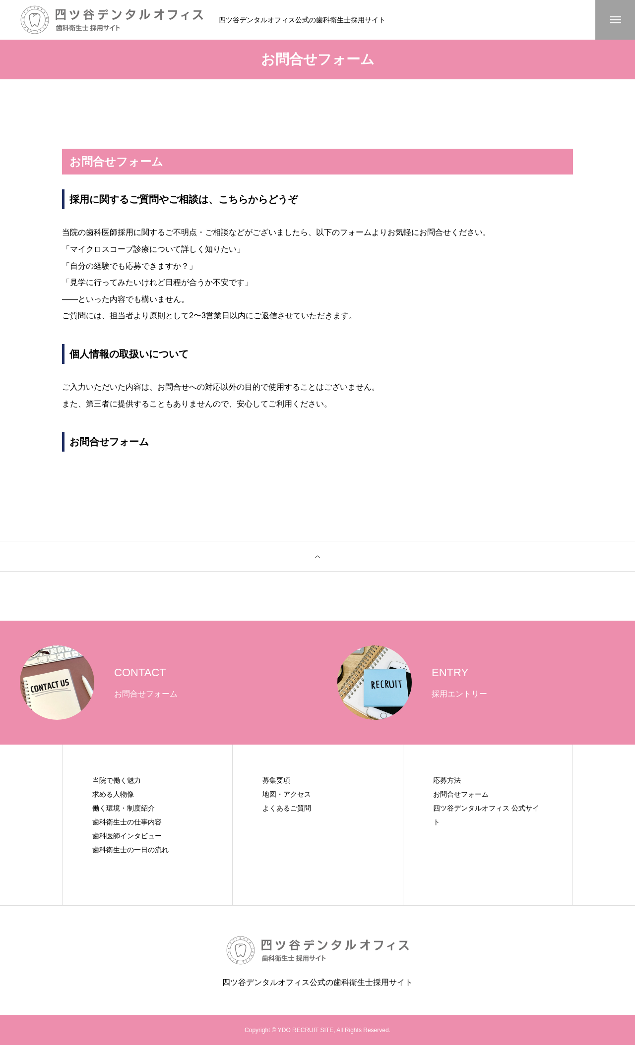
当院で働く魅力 (116, 780)
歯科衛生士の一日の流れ (130, 850)
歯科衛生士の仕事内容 (127, 822)
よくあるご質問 (286, 808)
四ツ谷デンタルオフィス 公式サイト (486, 815)
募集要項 (276, 780)
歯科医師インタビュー (127, 836)
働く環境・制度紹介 (123, 808)
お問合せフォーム (461, 794)
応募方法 (447, 780)
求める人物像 (113, 794)
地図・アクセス (286, 794)
